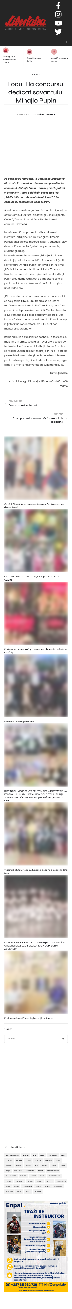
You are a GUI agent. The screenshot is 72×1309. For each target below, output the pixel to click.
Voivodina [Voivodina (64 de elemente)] (9, 1191)
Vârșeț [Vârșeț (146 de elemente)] (28, 1191)
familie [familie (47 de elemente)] (58, 1160)
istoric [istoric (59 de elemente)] (54, 1165)
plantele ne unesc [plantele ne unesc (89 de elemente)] (54, 1176)
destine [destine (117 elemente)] (28, 1160)
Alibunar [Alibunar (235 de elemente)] (26, 1155)
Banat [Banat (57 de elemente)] (42, 1155)
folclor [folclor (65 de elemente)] (28, 1165)
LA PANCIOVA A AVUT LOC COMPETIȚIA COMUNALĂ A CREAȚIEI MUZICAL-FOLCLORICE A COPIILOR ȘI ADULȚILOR (34, 945)
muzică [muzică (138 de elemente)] (40, 1171)
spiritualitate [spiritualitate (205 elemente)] (61, 1181)
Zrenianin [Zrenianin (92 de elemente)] (38, 1191)
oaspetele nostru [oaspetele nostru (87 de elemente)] (53, 1171)
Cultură (36, 74)
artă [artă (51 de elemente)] (34, 1155)
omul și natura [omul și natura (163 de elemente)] (11, 1176)
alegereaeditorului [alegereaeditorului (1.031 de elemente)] (12, 1155)
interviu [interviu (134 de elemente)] (44, 1165)
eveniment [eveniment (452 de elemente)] (48, 1160)
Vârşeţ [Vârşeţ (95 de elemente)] (19, 1191)
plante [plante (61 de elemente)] (42, 1176)
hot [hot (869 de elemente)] (36, 1165)
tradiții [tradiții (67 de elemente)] (47, 1186)
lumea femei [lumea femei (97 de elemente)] (18, 1171)
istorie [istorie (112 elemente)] (63, 1165)
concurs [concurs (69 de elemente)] (9, 1160)
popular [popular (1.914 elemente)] (8, 1181)
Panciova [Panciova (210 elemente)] (23, 1176)
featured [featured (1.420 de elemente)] (9, 1165)
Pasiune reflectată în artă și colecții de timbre (28, 1018)
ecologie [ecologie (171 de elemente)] (38, 1160)
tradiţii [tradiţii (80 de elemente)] (38, 1186)
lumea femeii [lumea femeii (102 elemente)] (30, 1171)
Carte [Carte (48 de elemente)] (63, 1155)
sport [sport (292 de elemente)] (8, 1186)
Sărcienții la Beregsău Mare (19, 721)
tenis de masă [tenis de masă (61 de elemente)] (27, 1186)
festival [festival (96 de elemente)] (18, 1165)
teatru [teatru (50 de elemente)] (16, 1186)
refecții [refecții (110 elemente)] (30, 1181)
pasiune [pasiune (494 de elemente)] (33, 1176)
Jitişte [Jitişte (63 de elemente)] (8, 1171)
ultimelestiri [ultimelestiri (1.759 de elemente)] (58, 1186)
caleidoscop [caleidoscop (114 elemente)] (53, 1155)
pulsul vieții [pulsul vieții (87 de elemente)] (19, 1181)
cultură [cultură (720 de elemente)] (19, 1160)
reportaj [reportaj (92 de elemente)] (50, 1181)
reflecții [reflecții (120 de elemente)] (39, 1181)
